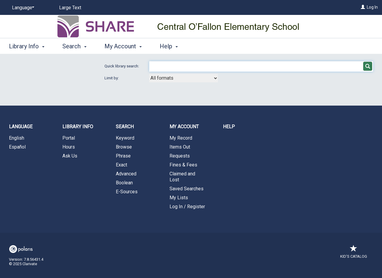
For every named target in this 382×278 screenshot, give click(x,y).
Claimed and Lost (182, 177)
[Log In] (363, 7)
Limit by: (112, 78)
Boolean (124, 183)
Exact (121, 165)
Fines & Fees (183, 165)
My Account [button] (123, 46)
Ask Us (69, 156)
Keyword (125, 138)
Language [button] (21, 126)
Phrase (123, 156)
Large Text (70, 7)
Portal (68, 138)
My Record (181, 138)
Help (229, 126)
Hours (68, 147)
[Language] (22, 8)
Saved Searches (187, 188)
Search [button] (74, 46)
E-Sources (127, 191)
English (16, 138)
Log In (372, 7)
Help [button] (169, 46)
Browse (124, 147)
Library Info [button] (26, 46)
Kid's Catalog (353, 253)
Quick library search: (122, 66)
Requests (180, 156)
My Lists (179, 197)
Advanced (126, 174)
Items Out (180, 147)
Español (17, 147)
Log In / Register (187, 206)
